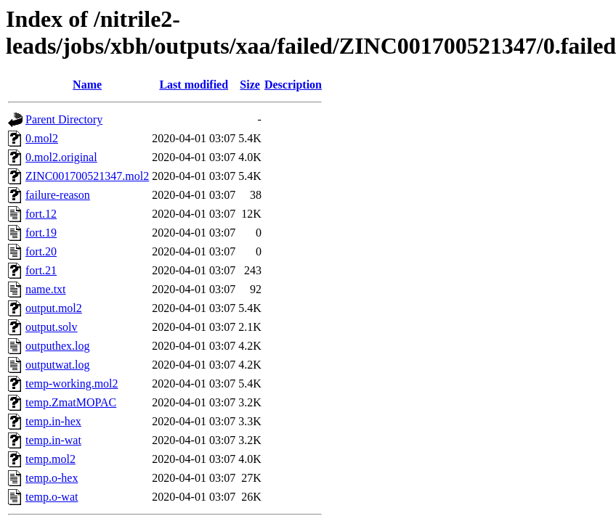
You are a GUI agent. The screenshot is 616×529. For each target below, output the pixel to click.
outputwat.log (57, 364)
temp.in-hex (53, 421)
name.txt (45, 289)
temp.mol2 (50, 459)
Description (293, 84)
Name (87, 84)
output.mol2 (53, 308)
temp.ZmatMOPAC (70, 402)
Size (250, 84)
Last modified (193, 84)
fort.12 (41, 214)
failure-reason (57, 195)
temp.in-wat (53, 440)
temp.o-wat (51, 497)
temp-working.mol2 (71, 383)
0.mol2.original (61, 157)
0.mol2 (41, 138)
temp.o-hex (51, 478)
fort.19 (41, 232)
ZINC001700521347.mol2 (87, 176)
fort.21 (41, 270)
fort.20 (41, 251)
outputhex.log (57, 346)
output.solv (51, 327)
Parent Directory (63, 119)
